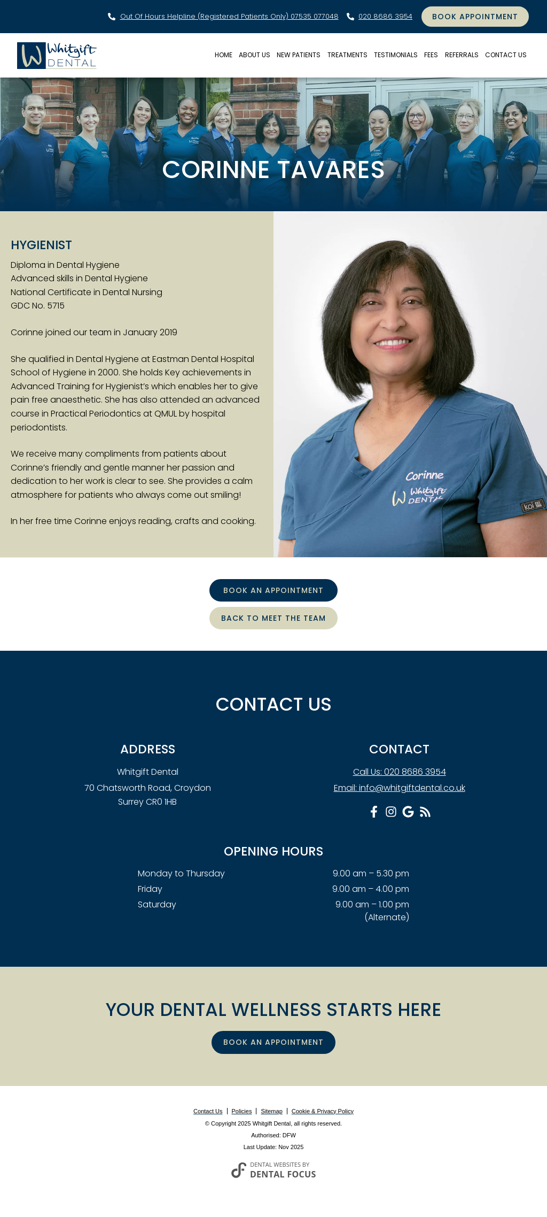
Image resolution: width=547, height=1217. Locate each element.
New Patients (299, 54)
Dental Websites (275, 1164)
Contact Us (506, 54)
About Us (254, 54)
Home (223, 54)
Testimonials (396, 54)
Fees (431, 54)
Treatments (347, 54)
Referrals (462, 54)
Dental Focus (283, 1174)
